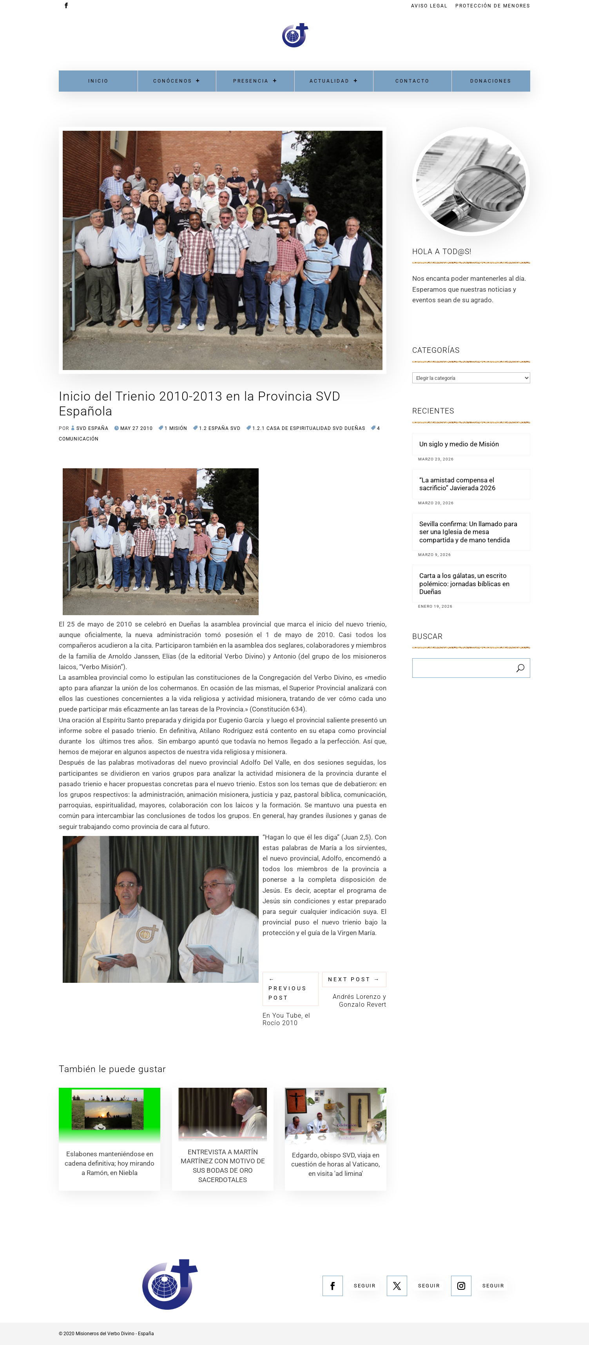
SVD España (92, 428)
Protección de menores (492, 6)
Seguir (365, 1286)
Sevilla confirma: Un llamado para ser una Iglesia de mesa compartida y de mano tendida (468, 532)
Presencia (251, 81)
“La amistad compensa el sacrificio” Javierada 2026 (457, 484)
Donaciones (490, 81)
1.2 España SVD (220, 428)
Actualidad (330, 81)
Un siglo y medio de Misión (459, 444)
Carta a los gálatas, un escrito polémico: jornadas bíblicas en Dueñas (464, 584)
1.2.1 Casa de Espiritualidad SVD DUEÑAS (308, 428)
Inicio (98, 81)
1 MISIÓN (176, 428)
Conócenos (172, 81)
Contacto (412, 81)
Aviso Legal (429, 6)
